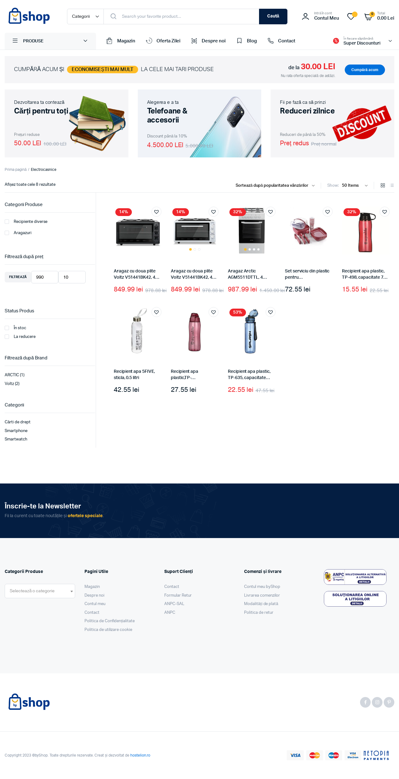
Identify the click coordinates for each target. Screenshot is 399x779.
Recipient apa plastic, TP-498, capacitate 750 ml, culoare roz (365, 277)
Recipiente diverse (26, 221)
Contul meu (94, 604)
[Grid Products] (382, 186)
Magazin (120, 41)
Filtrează (18, 277)
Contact (280, 41)
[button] (156, 212)
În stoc (15, 328)
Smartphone (16, 431)
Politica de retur (258, 613)
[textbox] (32, 591)
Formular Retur (178, 596)
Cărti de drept (18, 422)
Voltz (9, 384)
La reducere (20, 336)
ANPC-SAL (174, 604)
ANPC (169, 613)
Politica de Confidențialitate (109, 621)
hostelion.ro (140, 755)
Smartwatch (16, 439)
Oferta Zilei (163, 41)
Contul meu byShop (262, 587)
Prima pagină (15, 169)
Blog (246, 41)
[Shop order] (277, 186)
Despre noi (208, 41)
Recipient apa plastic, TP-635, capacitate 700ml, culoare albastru (251, 377)
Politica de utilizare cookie (108, 630)
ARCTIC (12, 375)
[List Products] (391, 186)
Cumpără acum (364, 70)
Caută (273, 16)
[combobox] (40, 591)
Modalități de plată (261, 604)
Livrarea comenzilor (262, 596)
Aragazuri (18, 233)
